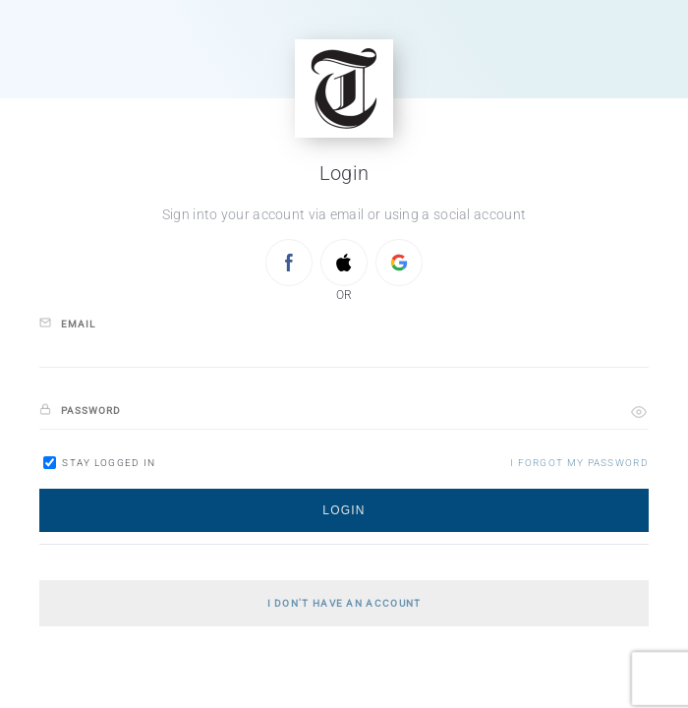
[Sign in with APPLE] (344, 262)
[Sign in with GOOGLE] (399, 262)
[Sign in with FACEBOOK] (289, 262)
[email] (344, 349)
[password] (344, 411)
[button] (639, 412)
